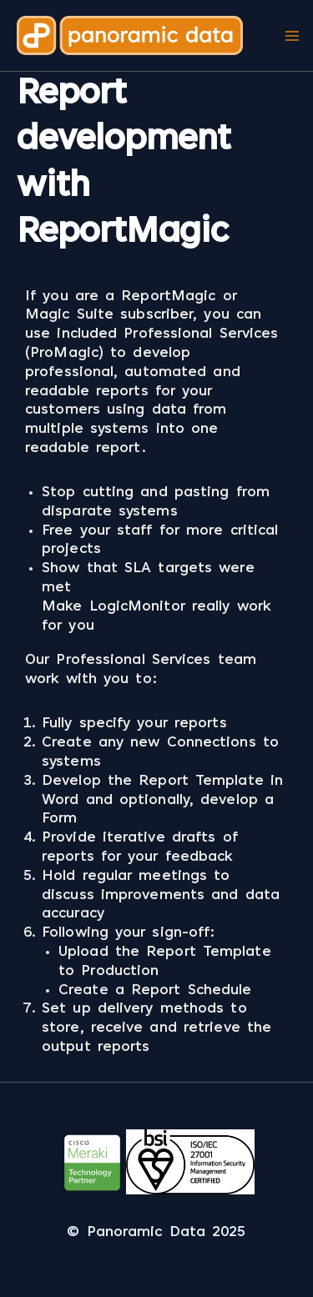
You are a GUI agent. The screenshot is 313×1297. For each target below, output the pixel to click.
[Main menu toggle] (291, 35)
